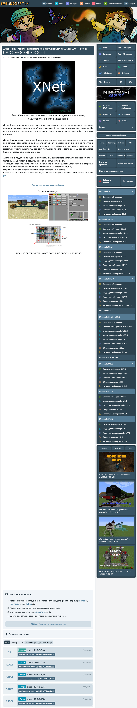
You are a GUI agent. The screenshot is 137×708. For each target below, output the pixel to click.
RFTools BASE (49, 654)
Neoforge (22, 650)
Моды (59, 3)
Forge (82, 600)
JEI (4, 175)
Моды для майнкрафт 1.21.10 (113, 292)
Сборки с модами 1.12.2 (111, 409)
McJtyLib (39, 654)
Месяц (118, 448)
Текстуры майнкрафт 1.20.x (113, 343)
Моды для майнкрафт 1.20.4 (113, 335)
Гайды (104, 121)
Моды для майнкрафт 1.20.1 (113, 339)
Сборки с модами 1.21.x (111, 269)
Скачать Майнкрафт (106, 106)
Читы (103, 66)
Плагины (124, 114)
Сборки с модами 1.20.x (111, 348)
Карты (123, 66)
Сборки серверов (125, 163)
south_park (15, 57)
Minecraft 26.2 (116, 191)
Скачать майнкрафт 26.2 (112, 201)
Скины (96, 3)
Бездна (128, 181)
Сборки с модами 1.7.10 (111, 437)
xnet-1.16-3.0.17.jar (36, 699)
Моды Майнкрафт (40, 57)
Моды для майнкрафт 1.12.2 (113, 401)
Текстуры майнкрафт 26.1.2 (113, 237)
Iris (111, 155)
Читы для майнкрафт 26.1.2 (113, 241)
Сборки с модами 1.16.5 (111, 382)
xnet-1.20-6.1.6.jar (36, 662)
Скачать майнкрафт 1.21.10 (112, 288)
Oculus (130, 155)
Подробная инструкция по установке (49, 624)
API (130, 143)
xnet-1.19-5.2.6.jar (36, 674)
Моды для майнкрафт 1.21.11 (113, 261)
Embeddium (121, 155)
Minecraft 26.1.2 (116, 219)
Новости (105, 114)
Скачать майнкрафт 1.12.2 (112, 397)
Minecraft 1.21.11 (116, 247)
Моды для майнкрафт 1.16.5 (113, 373)
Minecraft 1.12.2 (116, 391)
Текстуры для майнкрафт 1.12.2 (114, 405)
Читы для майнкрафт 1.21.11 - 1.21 (115, 273)
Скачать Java (123, 149)
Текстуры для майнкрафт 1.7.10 (114, 433)
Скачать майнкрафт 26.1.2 (112, 229)
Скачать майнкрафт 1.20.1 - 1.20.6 (116, 326)
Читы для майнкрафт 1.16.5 (113, 386)
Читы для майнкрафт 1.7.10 (113, 441)
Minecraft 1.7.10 (116, 419)
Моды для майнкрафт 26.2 (112, 205)
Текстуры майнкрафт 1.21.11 (113, 265)
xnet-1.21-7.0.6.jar (36, 650)
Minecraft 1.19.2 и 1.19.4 (116, 357)
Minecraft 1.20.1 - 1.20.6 (116, 317)
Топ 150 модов (124, 47)
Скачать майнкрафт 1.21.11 (112, 256)
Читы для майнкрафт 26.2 (112, 214)
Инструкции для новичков (116, 171)
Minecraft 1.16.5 (116, 364)
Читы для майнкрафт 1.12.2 (113, 414)
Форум (47, 3)
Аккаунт (129, 3)
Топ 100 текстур (125, 54)
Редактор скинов (125, 60)
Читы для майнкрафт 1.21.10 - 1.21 (115, 305)
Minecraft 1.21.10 (116, 279)
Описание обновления (110, 197)
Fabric (29, 604)
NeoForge (14, 604)
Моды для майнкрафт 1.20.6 (113, 331)
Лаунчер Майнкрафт (125, 106)
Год (130, 448)
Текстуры (71, 3)
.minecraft (39, 612)
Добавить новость (105, 181)
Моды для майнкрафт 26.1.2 (113, 233)
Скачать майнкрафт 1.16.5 (112, 369)
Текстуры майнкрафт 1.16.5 (113, 377)
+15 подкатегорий (54, 57)
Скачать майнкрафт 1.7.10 (112, 424)
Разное (116, 127)
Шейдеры (105, 73)
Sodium (102, 155)
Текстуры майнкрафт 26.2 (112, 210)
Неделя (104, 448)
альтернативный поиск (116, 135)
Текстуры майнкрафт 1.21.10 (113, 297)
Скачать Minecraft (113, 3)
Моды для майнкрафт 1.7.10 (113, 428)
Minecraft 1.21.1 (116, 311)
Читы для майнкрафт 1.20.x (113, 352)
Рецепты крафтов (103, 163)
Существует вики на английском (48, 185)
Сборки (85, 3)
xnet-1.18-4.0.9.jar (36, 686)
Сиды (122, 121)
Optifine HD (104, 149)
